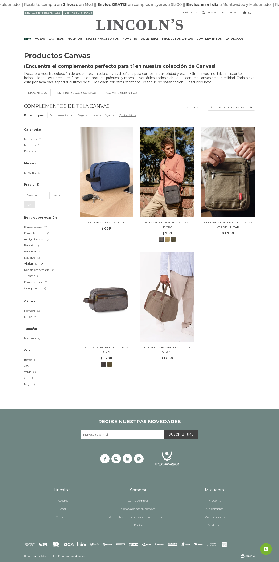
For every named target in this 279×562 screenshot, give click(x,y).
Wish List (214, 525)
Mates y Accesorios (76, 93)
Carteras (56, 38)
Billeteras (150, 38)
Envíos (138, 525)
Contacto (62, 517)
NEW (27, 38)
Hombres (129, 38)
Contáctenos (188, 12)
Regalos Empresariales (42, 12)
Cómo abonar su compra (138, 508)
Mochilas (75, 38)
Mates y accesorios (102, 38)
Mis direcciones (215, 517)
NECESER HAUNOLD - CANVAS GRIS (106, 350)
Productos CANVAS (177, 38)
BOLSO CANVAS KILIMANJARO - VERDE (167, 350)
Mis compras (214, 508)
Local (62, 508)
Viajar (94, 115)
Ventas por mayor (78, 12)
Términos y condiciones (71, 556)
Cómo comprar (138, 500)
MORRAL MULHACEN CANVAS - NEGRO (167, 225)
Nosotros (62, 500)
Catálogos (234, 38)
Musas (40, 38)
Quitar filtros (127, 115)
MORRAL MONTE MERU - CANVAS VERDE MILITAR (228, 225)
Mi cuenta (214, 500)
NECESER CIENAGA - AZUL (106, 222)
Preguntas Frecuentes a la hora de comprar (138, 517)
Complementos (209, 38)
